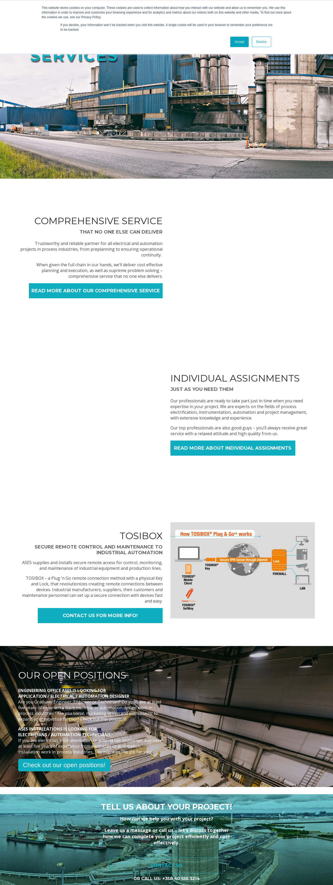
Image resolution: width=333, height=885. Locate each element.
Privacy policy (26, 861)
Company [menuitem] (252, 819)
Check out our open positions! (64, 668)
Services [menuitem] (156, 819)
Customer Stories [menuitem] (193, 819)
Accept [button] (239, 42)
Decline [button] (261, 42)
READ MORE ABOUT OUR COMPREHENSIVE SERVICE (95, 291)
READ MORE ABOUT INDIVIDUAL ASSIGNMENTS (232, 400)
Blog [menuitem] (227, 819)
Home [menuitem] (131, 819)
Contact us (166, 769)
